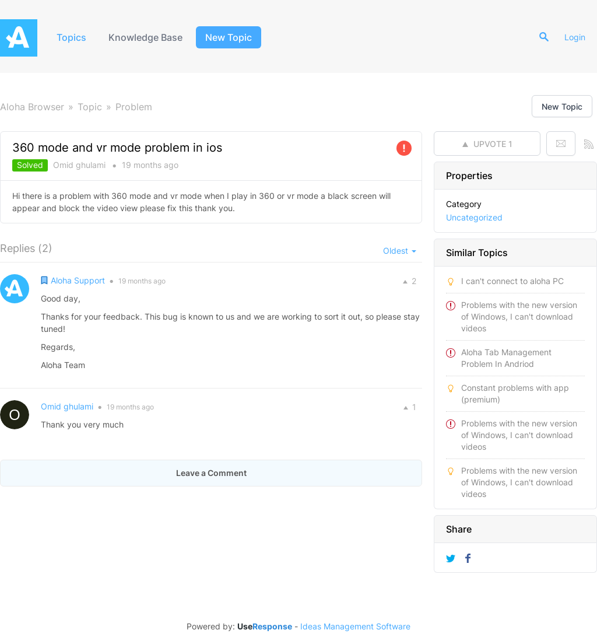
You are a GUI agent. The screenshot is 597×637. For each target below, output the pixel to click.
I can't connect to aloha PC (512, 281)
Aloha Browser (32, 107)
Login (574, 37)
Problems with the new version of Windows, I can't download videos (519, 316)
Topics (71, 37)
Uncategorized (474, 217)
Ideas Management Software (355, 626)
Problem (133, 107)
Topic (90, 107)
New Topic (228, 37)
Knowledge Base (145, 37)
